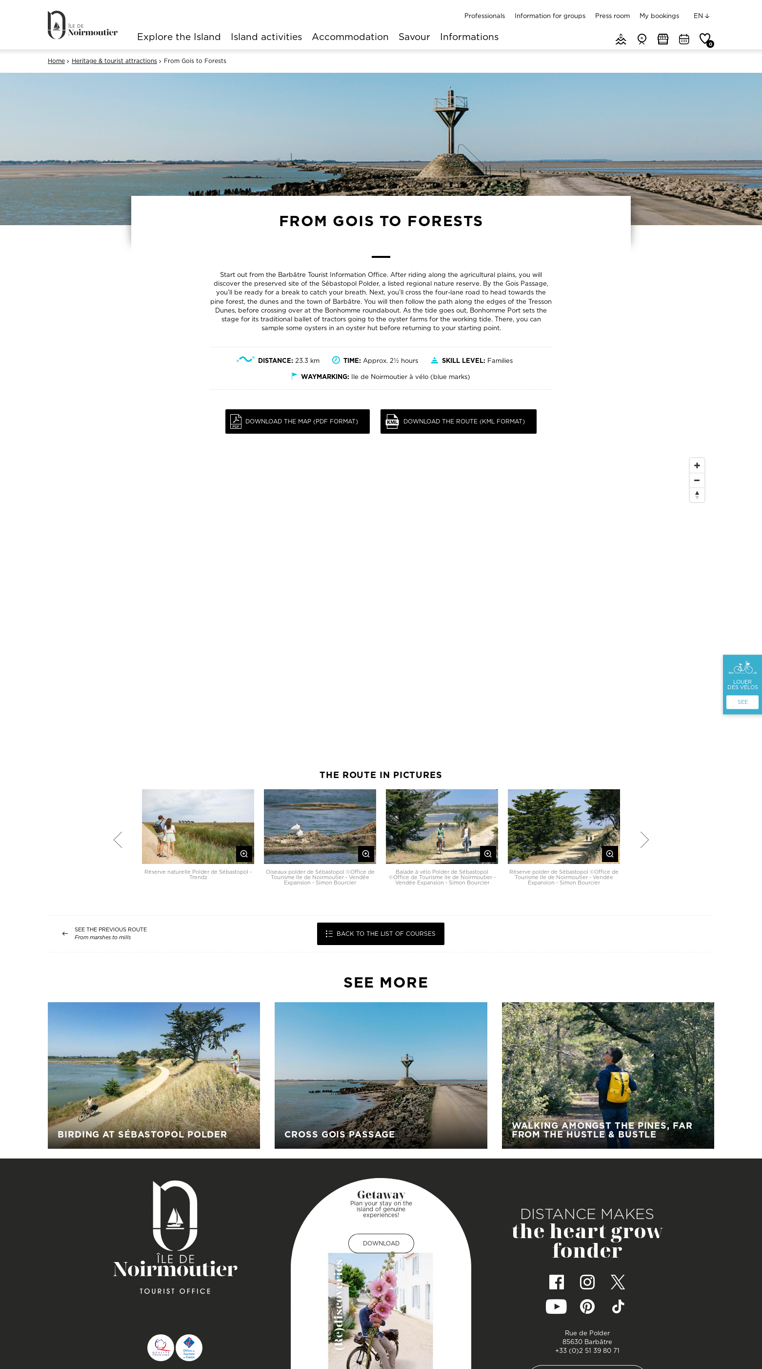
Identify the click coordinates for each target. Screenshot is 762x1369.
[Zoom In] (697, 465)
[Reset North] (697, 494)
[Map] (381, 599)
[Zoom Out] (697, 480)
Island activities (266, 37)
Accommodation (350, 37)
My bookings (659, 15)
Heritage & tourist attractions (114, 61)
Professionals (484, 15)
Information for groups (550, 15)
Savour (414, 37)
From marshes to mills (103, 937)
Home (56, 61)
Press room (612, 15)
